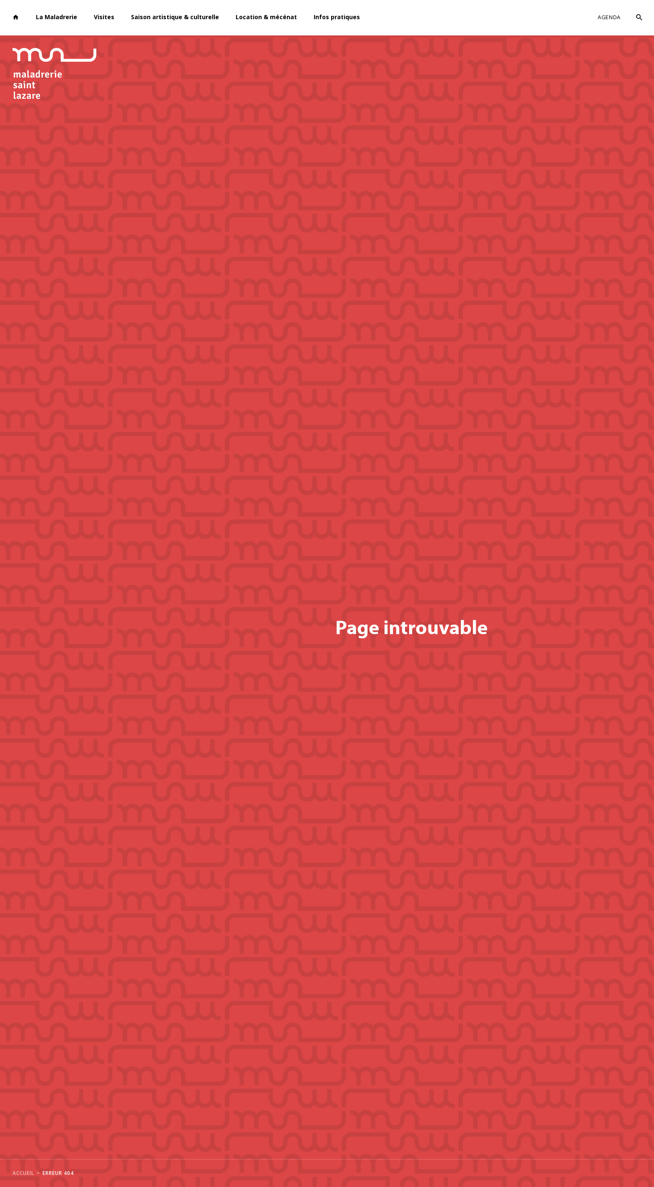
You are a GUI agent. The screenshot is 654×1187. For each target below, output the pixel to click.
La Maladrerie (56, 17)
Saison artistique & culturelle (175, 17)
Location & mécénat (266, 17)
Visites (104, 17)
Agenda (609, 17)
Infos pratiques (337, 17)
